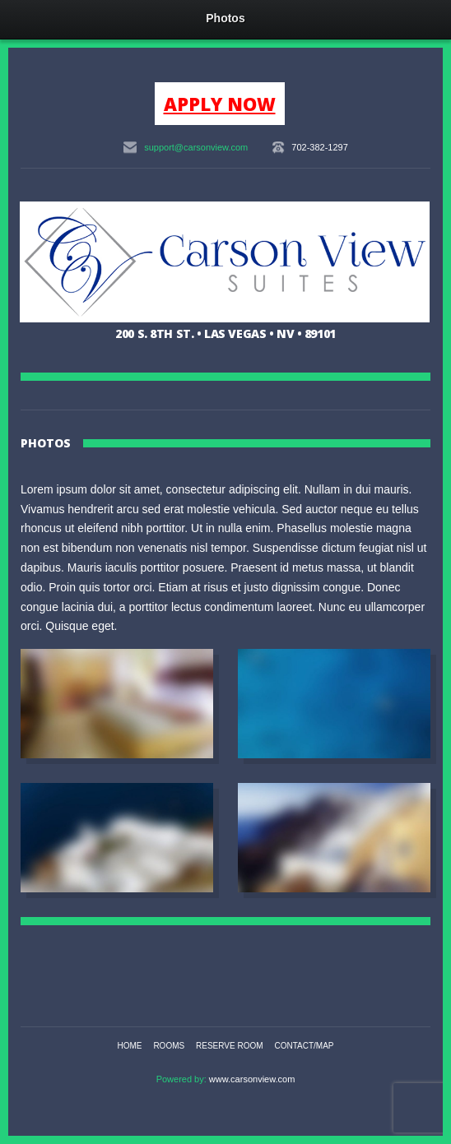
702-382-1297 (319, 147)
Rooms (168, 1045)
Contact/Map (303, 1045)
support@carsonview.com (196, 147)
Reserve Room (229, 1045)
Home (130, 1045)
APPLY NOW (220, 103)
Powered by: (182, 1079)
